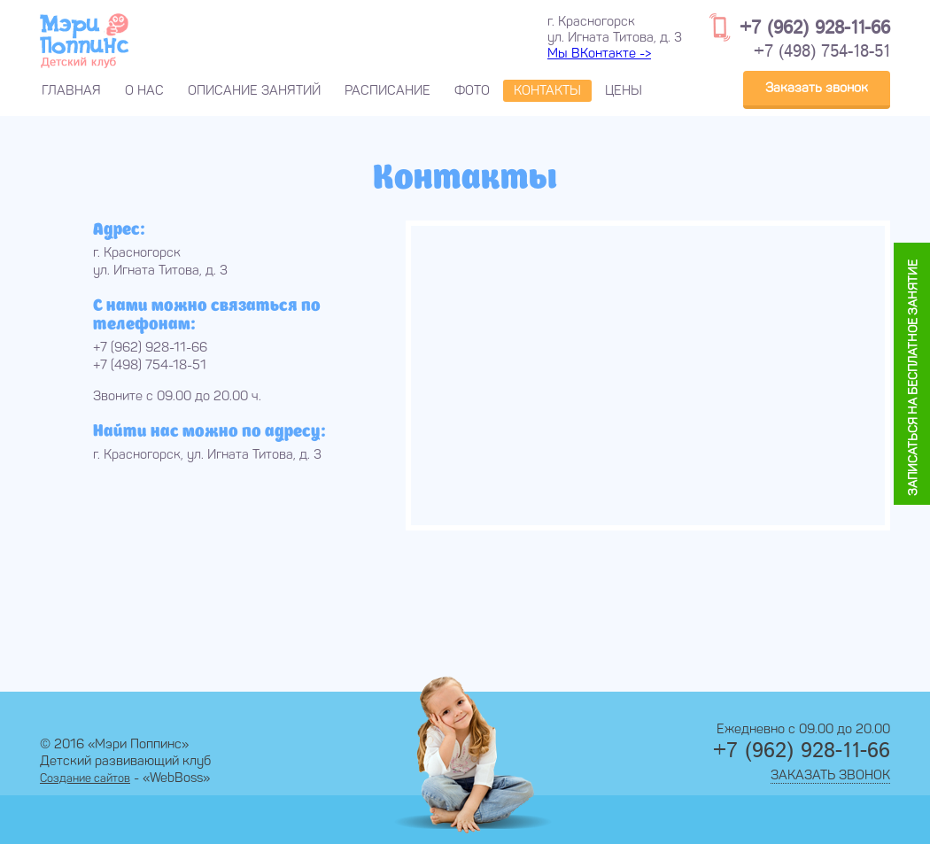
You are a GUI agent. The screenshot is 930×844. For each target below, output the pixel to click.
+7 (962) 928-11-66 (815, 28)
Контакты (547, 90)
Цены (623, 90)
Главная (71, 90)
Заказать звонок (816, 88)
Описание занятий (254, 90)
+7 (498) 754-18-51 (822, 51)
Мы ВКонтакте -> (599, 53)
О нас (144, 90)
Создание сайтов (85, 778)
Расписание (387, 90)
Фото (472, 90)
